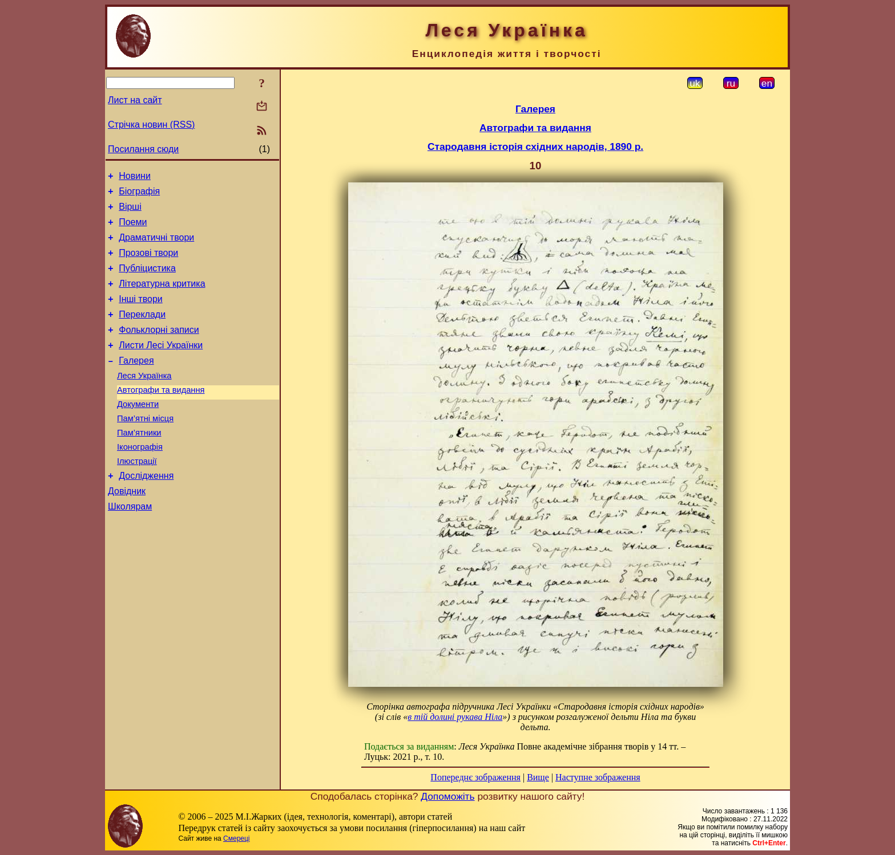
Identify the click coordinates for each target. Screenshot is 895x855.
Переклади (142, 331)
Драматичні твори (156, 246)
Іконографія (140, 479)
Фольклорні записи (159, 348)
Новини (135, 177)
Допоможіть (447, 796)
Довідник (127, 529)
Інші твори (141, 314)
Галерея (136, 383)
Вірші (130, 212)
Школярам (130, 546)
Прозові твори (148, 263)
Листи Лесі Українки (161, 365)
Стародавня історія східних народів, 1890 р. (535, 146)
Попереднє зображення (475, 777)
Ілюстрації (137, 495)
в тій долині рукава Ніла (455, 717)
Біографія (139, 194)
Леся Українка (144, 399)
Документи (138, 431)
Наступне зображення (597, 777)
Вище (538, 777)
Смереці (236, 838)
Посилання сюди (143, 149)
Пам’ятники (139, 463)
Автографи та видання (160, 415)
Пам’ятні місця (145, 447)
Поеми (133, 229)
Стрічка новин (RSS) (151, 124)
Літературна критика (162, 297)
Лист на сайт (135, 100)
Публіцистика (147, 280)
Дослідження (146, 511)
